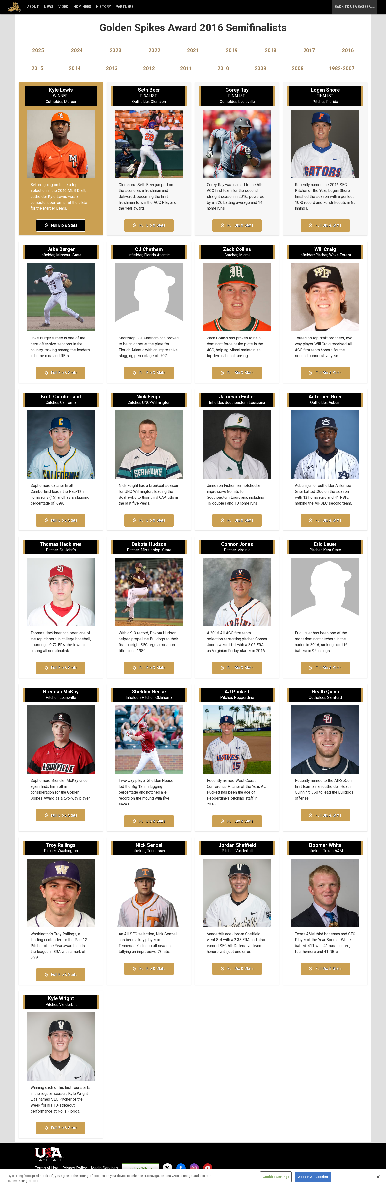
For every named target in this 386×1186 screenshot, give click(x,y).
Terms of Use (46, 1168)
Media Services (104, 1168)
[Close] (378, 1176)
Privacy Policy (74, 1168)
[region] (193, 1177)
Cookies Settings (140, 1168)
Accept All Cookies (313, 1177)
